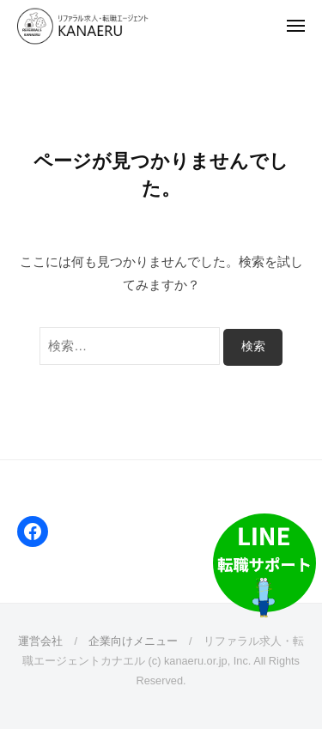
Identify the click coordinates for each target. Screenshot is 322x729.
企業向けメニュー (133, 641)
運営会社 (40, 641)
